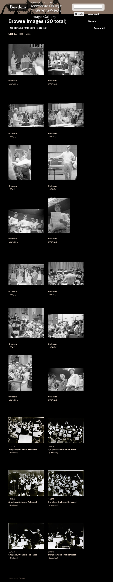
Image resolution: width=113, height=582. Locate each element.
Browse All (99, 28)
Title (21, 34)
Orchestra (12, 81)
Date (28, 34)
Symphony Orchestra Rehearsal (22, 450)
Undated (13, 453)
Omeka (22, 578)
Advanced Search (93, 17)
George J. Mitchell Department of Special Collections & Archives (46, 6)
